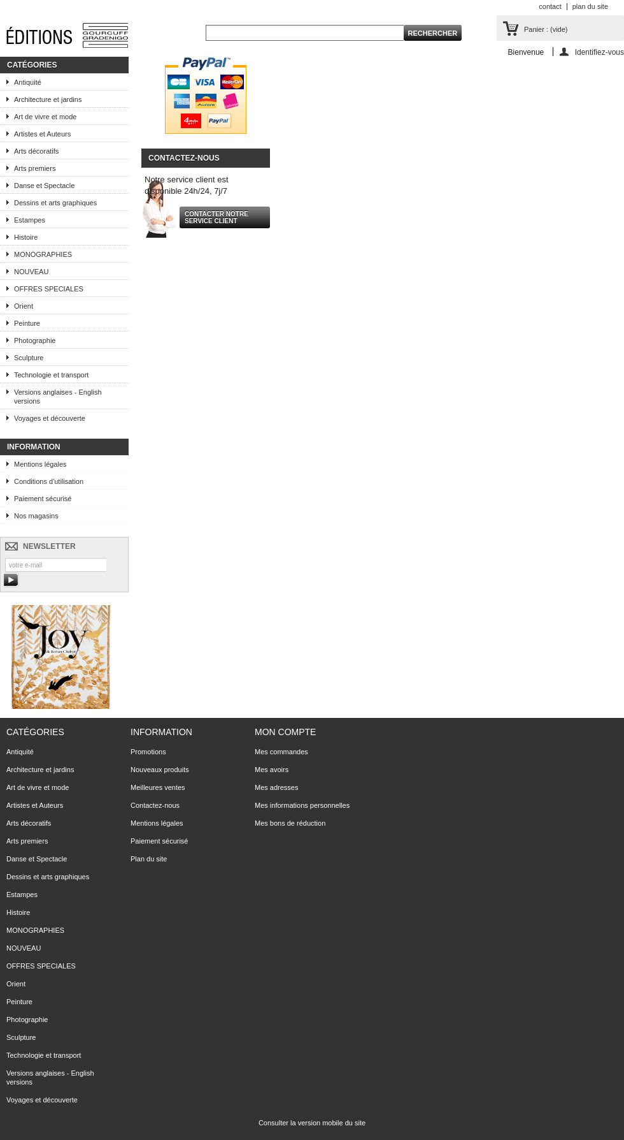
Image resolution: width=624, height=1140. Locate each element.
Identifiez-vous (599, 52)
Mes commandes (281, 752)
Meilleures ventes (158, 787)
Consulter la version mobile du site (312, 1123)
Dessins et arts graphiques (55, 203)
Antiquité (27, 82)
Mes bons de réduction (290, 823)
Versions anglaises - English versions (58, 396)
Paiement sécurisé (43, 498)
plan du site (590, 6)
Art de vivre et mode (45, 117)
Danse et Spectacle (44, 185)
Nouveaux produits (160, 769)
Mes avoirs (271, 769)
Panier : (545, 29)
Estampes (29, 220)
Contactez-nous (155, 805)
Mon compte (285, 732)
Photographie (34, 340)
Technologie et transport (51, 375)
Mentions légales (40, 464)
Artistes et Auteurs (42, 134)
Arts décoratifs (36, 151)
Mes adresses (276, 787)
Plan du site (149, 859)
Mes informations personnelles (302, 805)
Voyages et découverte (49, 418)
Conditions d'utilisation (48, 481)
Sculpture (28, 358)
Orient (23, 306)
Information (33, 446)
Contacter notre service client (216, 217)
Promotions (148, 752)
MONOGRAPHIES (43, 254)
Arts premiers (34, 168)
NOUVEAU (31, 271)
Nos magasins (36, 516)
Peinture (27, 323)
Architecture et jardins (48, 99)
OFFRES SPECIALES (48, 289)
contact (550, 6)
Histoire (26, 237)
